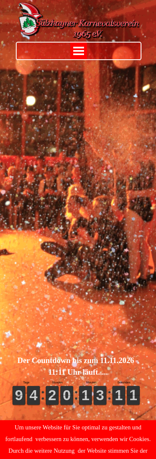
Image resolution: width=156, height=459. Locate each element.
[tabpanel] (78, 366)
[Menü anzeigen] (78, 51)
